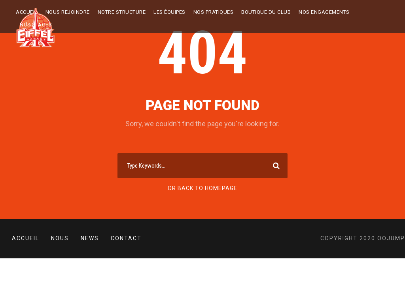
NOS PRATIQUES (213, 12)
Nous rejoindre (67, 12)
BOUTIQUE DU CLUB (266, 12)
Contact (126, 238)
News (90, 238)
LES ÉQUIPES (169, 12)
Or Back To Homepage (202, 188)
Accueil (27, 12)
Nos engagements (324, 12)
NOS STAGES (36, 25)
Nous (60, 238)
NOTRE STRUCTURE (122, 12)
